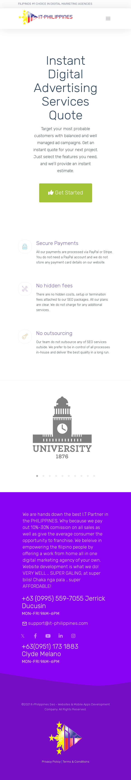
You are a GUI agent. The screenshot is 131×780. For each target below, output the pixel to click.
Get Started (65, 192)
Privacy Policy (51, 761)
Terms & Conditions (76, 761)
